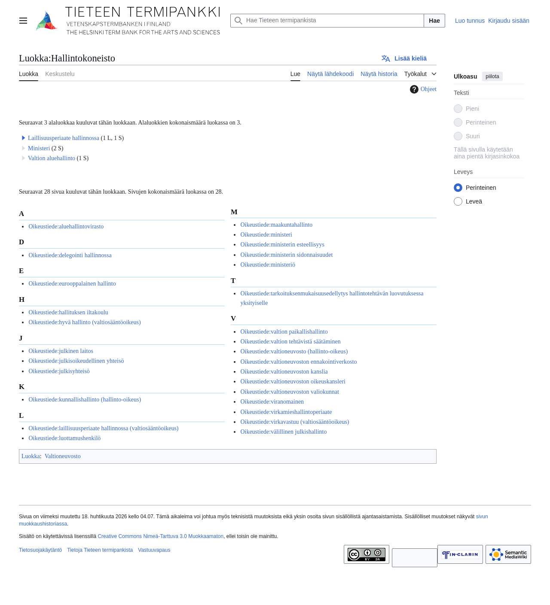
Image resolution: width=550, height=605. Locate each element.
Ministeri (39, 148)
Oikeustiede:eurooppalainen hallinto (72, 283)
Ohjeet (422, 89)
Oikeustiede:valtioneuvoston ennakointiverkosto (298, 362)
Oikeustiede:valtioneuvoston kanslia (283, 371)
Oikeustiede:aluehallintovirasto (66, 226)
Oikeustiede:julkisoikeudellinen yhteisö (76, 361)
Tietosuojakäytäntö (40, 550)
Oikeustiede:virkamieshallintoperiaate (286, 412)
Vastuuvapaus (154, 550)
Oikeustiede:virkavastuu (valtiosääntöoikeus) (294, 422)
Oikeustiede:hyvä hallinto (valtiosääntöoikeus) (84, 322)
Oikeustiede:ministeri (266, 234)
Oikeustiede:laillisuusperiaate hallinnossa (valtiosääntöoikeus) (103, 428)
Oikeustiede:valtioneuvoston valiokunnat (289, 392)
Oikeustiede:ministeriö (267, 264)
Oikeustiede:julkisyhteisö (58, 371)
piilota (492, 76)
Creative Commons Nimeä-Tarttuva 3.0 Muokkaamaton (160, 536)
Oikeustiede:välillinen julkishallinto (283, 432)
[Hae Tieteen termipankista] (327, 20)
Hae (434, 20)
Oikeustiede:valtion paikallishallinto (283, 331)
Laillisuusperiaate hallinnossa (63, 138)
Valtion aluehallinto (51, 158)
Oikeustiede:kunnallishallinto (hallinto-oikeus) (84, 399)
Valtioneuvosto (63, 456)
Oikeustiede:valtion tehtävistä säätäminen (290, 341)
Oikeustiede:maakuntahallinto (276, 225)
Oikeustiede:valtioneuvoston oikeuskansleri (292, 381)
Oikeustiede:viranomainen (272, 401)
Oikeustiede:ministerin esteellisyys (282, 244)
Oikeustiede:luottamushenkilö (64, 438)
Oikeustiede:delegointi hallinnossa (69, 255)
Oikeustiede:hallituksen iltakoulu (68, 312)
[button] (24, 138)
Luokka (30, 456)
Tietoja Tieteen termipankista (100, 550)
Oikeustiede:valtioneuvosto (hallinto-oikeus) (294, 351)
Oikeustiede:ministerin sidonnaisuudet (286, 255)
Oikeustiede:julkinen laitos (60, 351)
